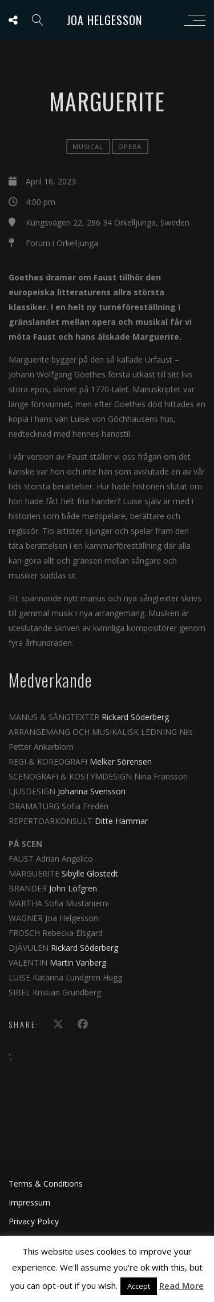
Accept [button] (138, 1286)
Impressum (29, 1202)
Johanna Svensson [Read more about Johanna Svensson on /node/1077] (90, 791)
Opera (130, 146)
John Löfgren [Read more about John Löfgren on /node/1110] (73, 888)
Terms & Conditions (46, 1183)
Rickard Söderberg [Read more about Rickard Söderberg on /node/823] (135, 717)
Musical (87, 146)
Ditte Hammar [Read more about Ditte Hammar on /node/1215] (121, 820)
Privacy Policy (34, 1221)
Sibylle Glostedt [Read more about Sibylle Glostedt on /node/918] (90, 873)
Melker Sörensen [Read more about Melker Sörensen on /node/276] (121, 761)
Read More (181, 1285)
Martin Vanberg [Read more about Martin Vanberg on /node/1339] (78, 962)
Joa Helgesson (104, 20)
